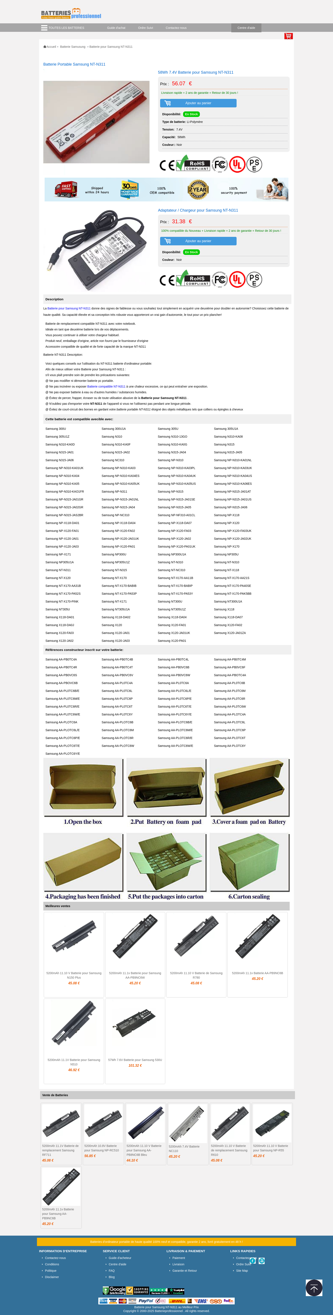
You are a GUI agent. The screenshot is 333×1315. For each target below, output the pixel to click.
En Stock (191, 114)
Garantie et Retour (184, 1270)
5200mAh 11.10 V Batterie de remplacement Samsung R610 (229, 1150)
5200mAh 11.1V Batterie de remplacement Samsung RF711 (60, 1150)
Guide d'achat (116, 28)
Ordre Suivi (145, 28)
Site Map (242, 1270)
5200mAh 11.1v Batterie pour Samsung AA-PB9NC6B (58, 1214)
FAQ (112, 1270)
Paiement (178, 1258)
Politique (50, 1270)
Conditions (52, 1264)
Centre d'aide (246, 28)
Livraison (178, 1264)
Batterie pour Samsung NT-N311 (69, 308)
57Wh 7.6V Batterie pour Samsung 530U (135, 1060)
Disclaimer (52, 1277)
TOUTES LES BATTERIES (66, 28)
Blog (112, 1277)
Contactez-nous (176, 28)
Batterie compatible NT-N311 (106, 386)
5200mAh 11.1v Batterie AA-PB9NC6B (257, 973)
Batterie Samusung (73, 46)
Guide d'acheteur (120, 1258)
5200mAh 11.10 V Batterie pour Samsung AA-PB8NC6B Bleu (144, 1150)
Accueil (51, 46)
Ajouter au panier (198, 103)
